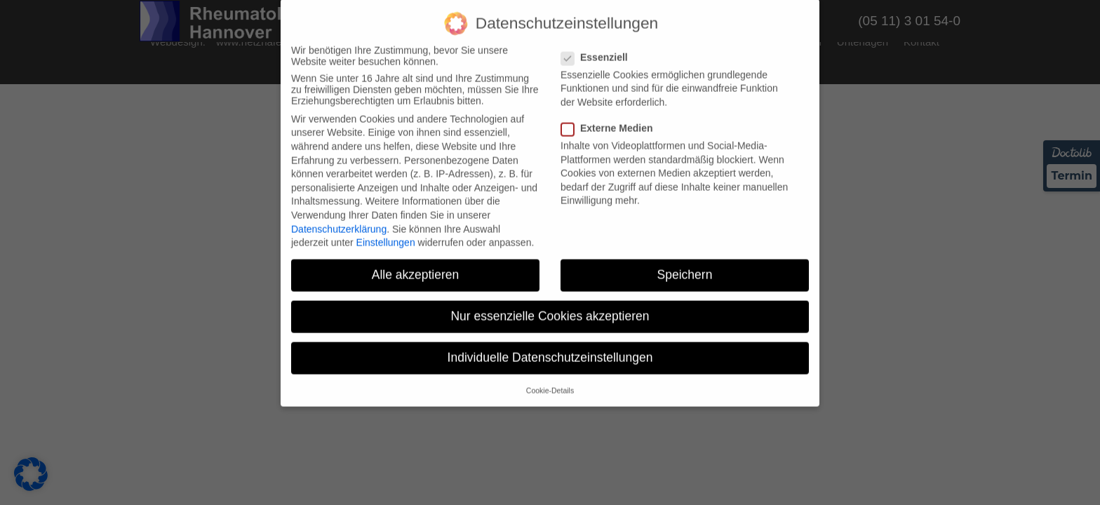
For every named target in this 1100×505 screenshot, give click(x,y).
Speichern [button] (685, 266)
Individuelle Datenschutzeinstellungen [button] (550, 349)
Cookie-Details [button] (550, 381)
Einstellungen (385, 233)
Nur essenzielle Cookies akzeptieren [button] (549, 307)
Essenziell (599, 48)
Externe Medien (611, 119)
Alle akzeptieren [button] (416, 266)
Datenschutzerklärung (339, 219)
